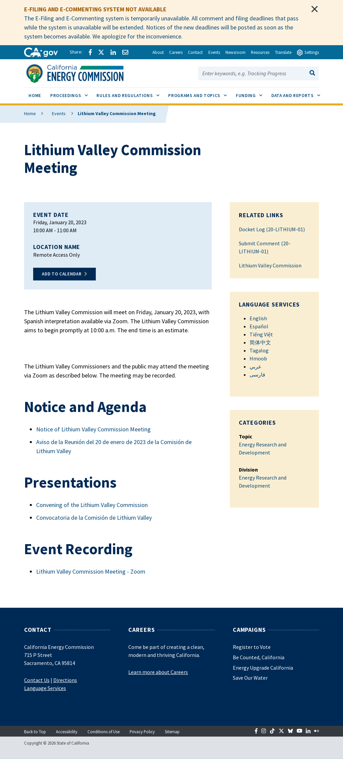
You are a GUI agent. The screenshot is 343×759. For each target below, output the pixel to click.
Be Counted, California (258, 657)
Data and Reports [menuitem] (298, 93)
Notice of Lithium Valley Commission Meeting (93, 429)
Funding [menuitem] (251, 93)
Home (30, 113)
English (258, 318)
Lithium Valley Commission (270, 265)
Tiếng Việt (261, 334)
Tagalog (259, 350)
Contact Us (37, 680)
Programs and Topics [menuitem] (199, 93)
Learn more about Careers (158, 672)
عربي (256, 366)
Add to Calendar (61, 274)
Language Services (45, 688)
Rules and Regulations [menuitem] (130, 93)
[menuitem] (35, 96)
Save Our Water (250, 677)
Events (55, 113)
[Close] (314, 9)
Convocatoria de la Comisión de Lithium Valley (94, 517)
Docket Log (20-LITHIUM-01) (272, 229)
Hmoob (258, 358)
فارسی (257, 374)
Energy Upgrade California (263, 667)
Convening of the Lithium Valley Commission (92, 505)
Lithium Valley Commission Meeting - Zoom (90, 571)
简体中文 (260, 342)
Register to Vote (252, 647)
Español (259, 326)
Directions (65, 680)
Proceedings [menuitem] (71, 93)
